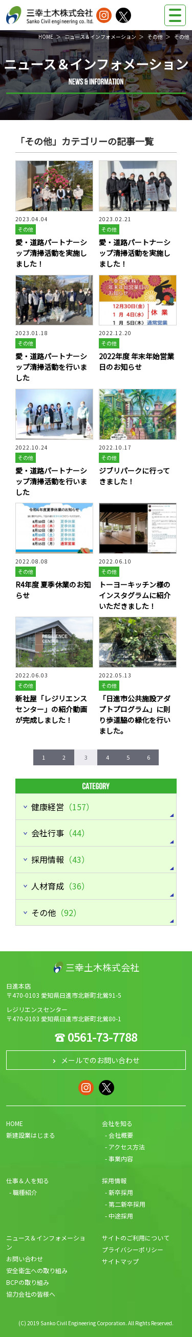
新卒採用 (121, 1192)
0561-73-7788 (102, 1036)
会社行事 (60, 833)
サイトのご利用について (135, 1237)
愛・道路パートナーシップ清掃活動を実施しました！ (51, 253)
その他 (155, 36)
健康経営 (62, 807)
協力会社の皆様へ (30, 1293)
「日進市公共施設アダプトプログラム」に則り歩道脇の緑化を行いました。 (134, 714)
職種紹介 (25, 1192)
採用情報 (60, 859)
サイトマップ (120, 1261)
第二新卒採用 (127, 1204)
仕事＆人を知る (27, 1180)
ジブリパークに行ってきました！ (134, 475)
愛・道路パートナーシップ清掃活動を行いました (51, 367)
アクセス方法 (127, 1146)
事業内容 (121, 1158)
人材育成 (60, 886)
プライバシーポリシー (132, 1249)
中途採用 (121, 1215)
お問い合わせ (24, 1258)
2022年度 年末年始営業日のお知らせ (136, 361)
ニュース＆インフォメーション (100, 36)
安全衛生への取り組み (37, 1270)
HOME (45, 36)
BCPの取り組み (27, 1282)
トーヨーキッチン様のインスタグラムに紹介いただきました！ (134, 595)
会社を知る (117, 1123)
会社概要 (121, 1135)
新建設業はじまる (30, 1135)
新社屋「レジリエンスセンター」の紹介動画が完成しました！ (51, 709)
